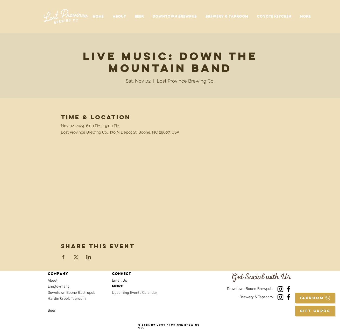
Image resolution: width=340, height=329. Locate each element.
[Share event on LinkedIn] (88, 257)
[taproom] (315, 298)
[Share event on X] (76, 257)
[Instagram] (280, 289)
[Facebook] (288, 289)
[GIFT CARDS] (315, 311)
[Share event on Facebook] (63, 257)
